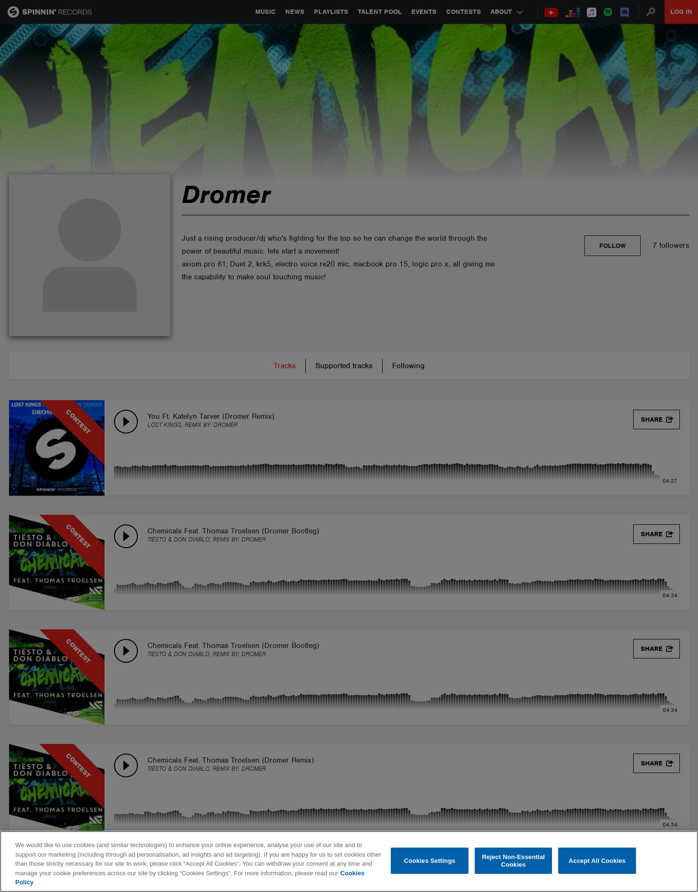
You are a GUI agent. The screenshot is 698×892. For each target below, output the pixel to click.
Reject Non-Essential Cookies (513, 860)
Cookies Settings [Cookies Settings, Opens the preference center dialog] (430, 860)
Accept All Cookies (597, 860)
